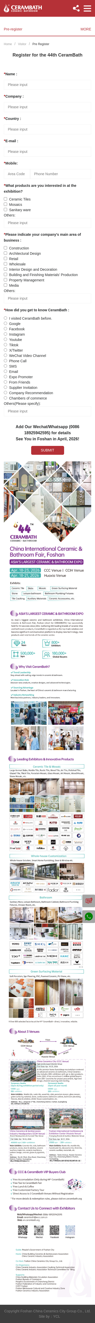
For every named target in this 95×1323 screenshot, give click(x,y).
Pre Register (40, 44)
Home (8, 44)
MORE (86, 29)
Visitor (22, 44)
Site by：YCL (49, 1316)
